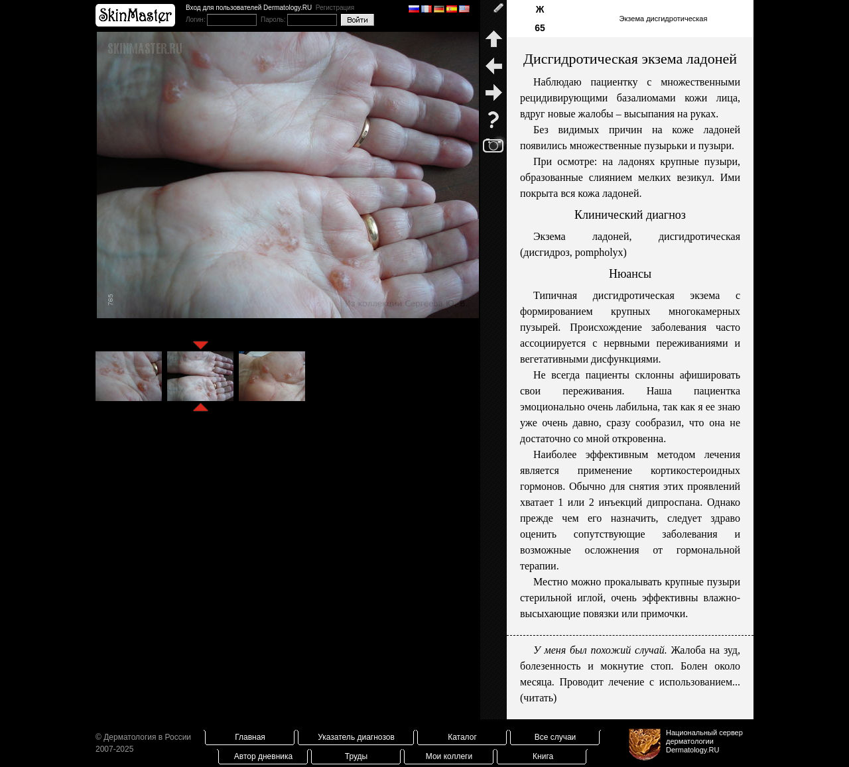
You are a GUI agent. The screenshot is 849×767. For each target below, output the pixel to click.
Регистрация (335, 7)
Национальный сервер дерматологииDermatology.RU (704, 741)
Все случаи (555, 737)
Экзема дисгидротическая (664, 19)
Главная (250, 737)
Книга (543, 756)
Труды (356, 756)
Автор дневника (263, 756)
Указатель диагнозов (356, 737)
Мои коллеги (449, 756)
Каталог (462, 737)
